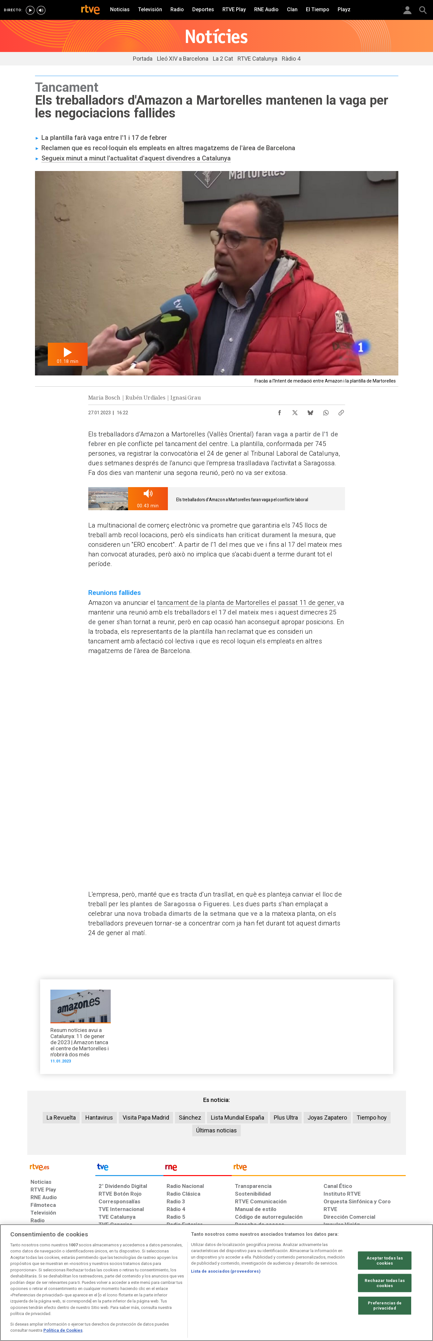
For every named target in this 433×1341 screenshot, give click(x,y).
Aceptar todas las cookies (385, 1261)
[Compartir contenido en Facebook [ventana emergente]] (279, 411)
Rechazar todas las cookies (384, 1283)
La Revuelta (61, 1117)
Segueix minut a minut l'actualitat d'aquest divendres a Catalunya (136, 158)
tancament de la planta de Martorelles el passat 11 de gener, (247, 602)
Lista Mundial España (237, 1117)
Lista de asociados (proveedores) (226, 1271)
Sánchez (190, 1117)
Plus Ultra (286, 1117)
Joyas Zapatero (327, 1117)
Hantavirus (99, 1117)
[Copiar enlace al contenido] (341, 411)
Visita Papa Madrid (146, 1117)
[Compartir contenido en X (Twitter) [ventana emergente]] (295, 411)
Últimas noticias (216, 1130)
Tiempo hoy (372, 1117)
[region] (216, 1282)
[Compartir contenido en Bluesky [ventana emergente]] (310, 411)
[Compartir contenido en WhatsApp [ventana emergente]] (325, 411)
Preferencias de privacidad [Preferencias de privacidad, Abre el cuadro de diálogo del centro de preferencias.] (385, 1306)
